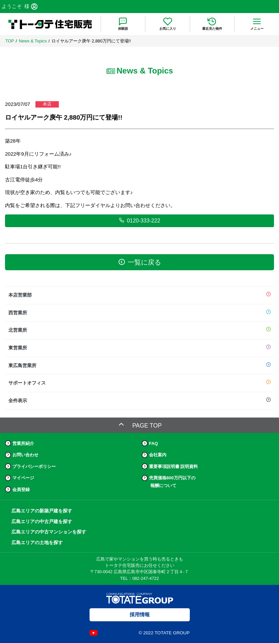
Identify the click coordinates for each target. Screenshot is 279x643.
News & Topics (33, 40)
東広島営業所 (139, 365)
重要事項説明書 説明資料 (173, 466)
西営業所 (139, 313)
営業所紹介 (23, 443)
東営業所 (139, 348)
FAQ (153, 443)
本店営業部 (139, 295)
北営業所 (139, 330)
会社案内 (157, 454)
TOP (9, 40)
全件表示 (139, 401)
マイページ (23, 477)
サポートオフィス (139, 383)
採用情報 (140, 614)
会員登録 (21, 489)
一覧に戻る (139, 262)
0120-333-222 (139, 220)
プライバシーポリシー (34, 466)
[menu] (257, 24)
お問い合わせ (25, 454)
